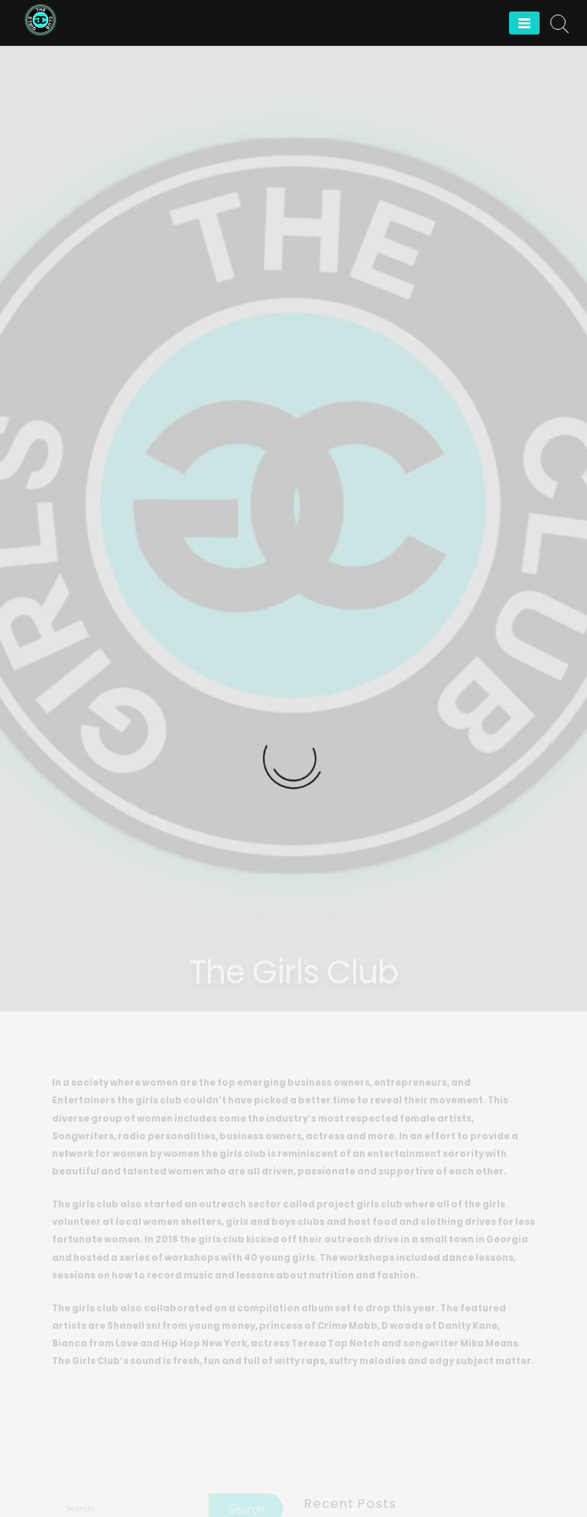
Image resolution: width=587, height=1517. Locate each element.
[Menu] (524, 22)
